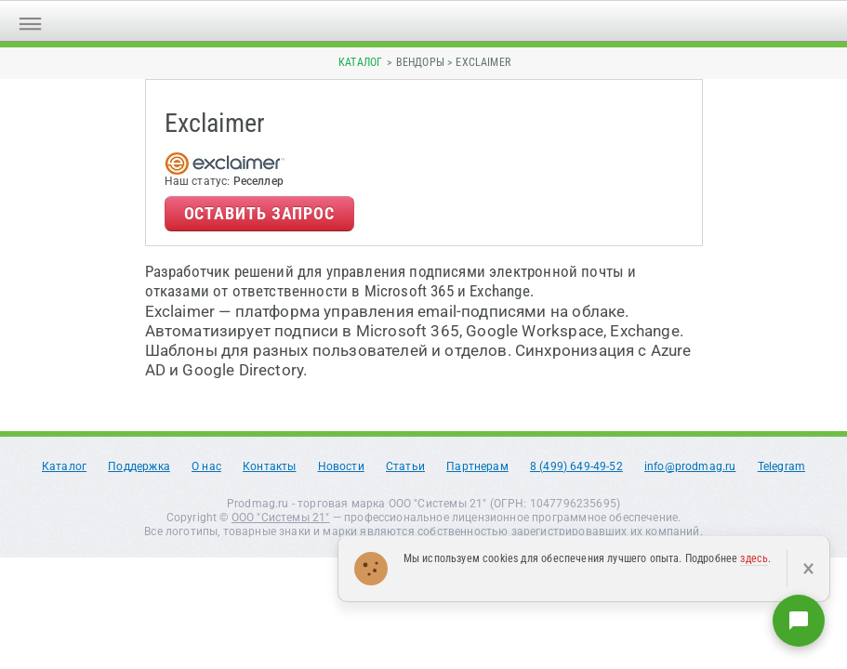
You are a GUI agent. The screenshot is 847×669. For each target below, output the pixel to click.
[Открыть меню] (30, 21)
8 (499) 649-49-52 (576, 466)
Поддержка (139, 466)
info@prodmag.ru (690, 466)
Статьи (405, 466)
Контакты (269, 466)
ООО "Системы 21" (281, 517)
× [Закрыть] (808, 569)
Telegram (781, 466)
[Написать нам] (799, 621)
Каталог (360, 62)
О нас (206, 466)
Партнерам (477, 466)
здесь (754, 558)
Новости (341, 466)
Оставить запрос (260, 213)
